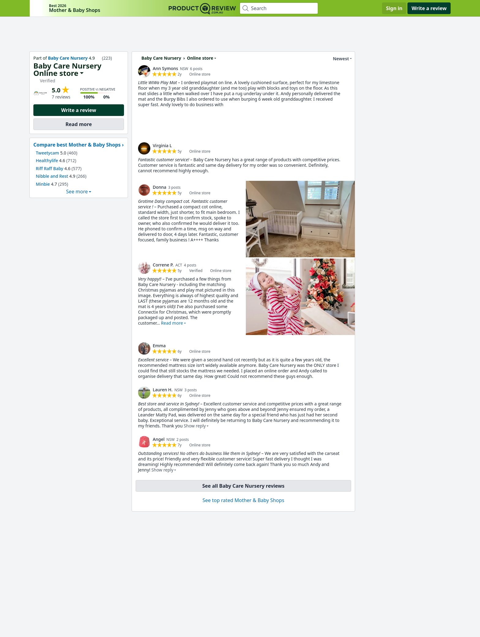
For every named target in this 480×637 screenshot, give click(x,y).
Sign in (394, 8)
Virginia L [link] (162, 145)
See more (77, 191)
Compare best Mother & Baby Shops (77, 144)
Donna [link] (159, 187)
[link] (144, 71)
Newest (337, 58)
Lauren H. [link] (163, 390)
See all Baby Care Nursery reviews (243, 485)
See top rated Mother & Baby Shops (243, 500)
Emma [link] (159, 345)
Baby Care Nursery (68, 58)
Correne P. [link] (163, 265)
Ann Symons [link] (165, 68)
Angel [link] (158, 439)
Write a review (429, 8)
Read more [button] (172, 323)
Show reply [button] (195, 426)
